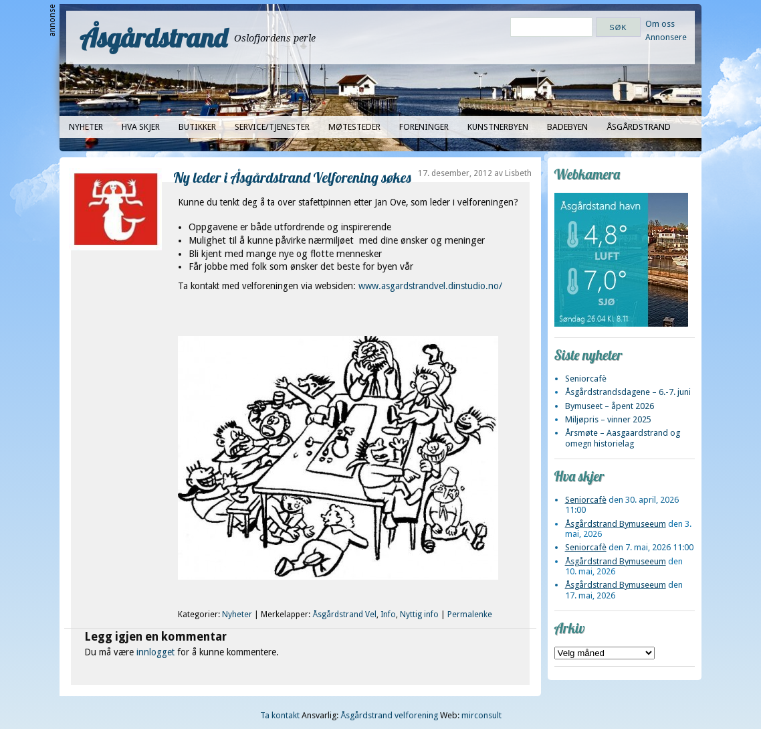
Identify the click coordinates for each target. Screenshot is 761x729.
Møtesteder (354, 127)
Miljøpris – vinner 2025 (608, 419)
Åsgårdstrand (153, 37)
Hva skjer (141, 127)
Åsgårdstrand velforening (389, 715)
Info (388, 614)
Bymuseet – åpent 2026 (609, 406)
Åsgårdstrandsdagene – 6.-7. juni (628, 392)
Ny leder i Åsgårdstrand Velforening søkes (292, 177)
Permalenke (469, 614)
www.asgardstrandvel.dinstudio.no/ (430, 285)
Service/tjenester (272, 127)
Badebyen (567, 127)
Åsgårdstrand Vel (344, 614)
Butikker (197, 127)
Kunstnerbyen (497, 127)
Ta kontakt (280, 715)
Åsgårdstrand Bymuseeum (615, 524)
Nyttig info (419, 614)
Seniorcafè (586, 379)
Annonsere (666, 37)
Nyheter (86, 127)
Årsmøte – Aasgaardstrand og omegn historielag (622, 438)
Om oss (660, 24)
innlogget (155, 652)
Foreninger (424, 127)
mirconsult (481, 715)
